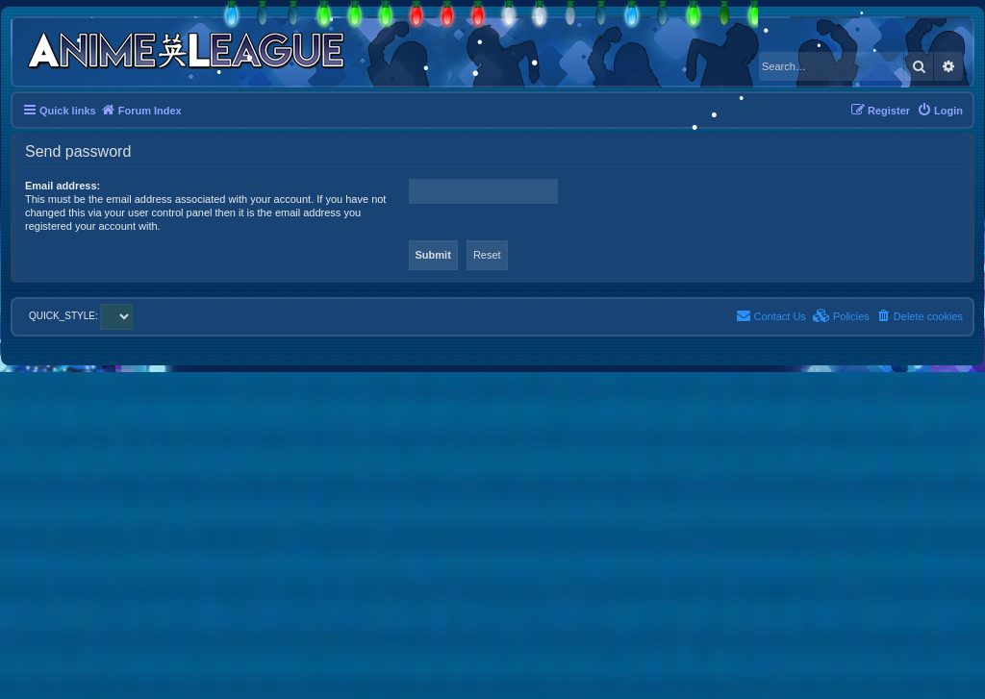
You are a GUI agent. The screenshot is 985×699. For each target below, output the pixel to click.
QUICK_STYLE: (81, 316)
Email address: (62, 185)
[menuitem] (940, 110)
